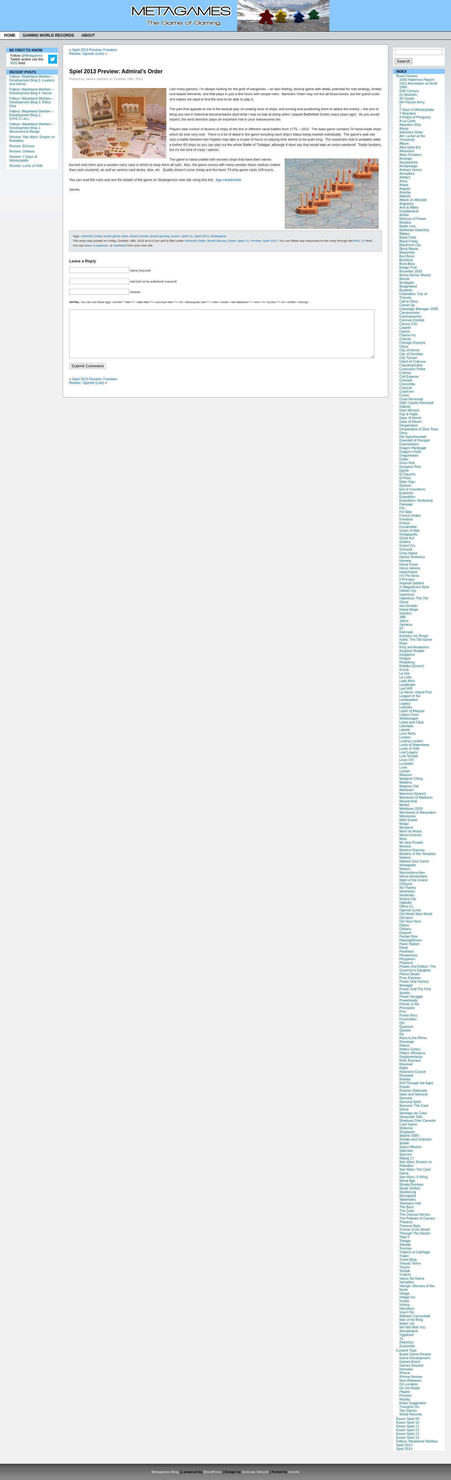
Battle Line (407, 226)
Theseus (405, 1222)
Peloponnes (408, 955)
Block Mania (408, 249)
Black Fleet (407, 237)
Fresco (404, 523)
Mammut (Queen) (412, 793)
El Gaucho (407, 474)
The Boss (406, 1207)
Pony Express (409, 978)
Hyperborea (408, 572)
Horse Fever (408, 564)
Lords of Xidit (409, 748)
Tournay (405, 1248)
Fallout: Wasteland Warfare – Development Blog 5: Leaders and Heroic (31, 80)
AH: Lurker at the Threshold (412, 138)
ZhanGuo (406, 1342)
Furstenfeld (408, 527)
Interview (406, 1369)
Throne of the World (414, 1229)
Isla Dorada (408, 606)
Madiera (405, 782)
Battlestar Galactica (414, 230)
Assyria (405, 192)
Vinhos (404, 1305)
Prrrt (402, 1011)
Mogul (404, 823)
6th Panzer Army (412, 102)
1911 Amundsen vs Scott (418, 83)
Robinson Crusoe (412, 1072)
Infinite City (407, 591)
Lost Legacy (408, 752)
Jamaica (405, 624)
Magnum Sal (408, 786)
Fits (402, 508)
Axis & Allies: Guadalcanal (409, 209)
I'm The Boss (409, 575)
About (88, 35)
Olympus (406, 917)
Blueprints (407, 252)
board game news (116, 236)
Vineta (404, 1301)
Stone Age (407, 1180)
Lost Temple (408, 756)
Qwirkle (405, 1030)
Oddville (405, 902)
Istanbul (405, 613)
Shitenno (406, 1128)
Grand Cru (407, 545)
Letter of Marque (411, 711)
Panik (403, 948)
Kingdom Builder (411, 651)
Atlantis (405, 196)
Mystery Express (412, 850)
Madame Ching (410, 778)
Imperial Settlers (411, 583)
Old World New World (415, 914)
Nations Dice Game (414, 861)
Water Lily (406, 1323)
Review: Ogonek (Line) (86, 53)
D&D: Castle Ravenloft (416, 403)
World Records (410, 1414)
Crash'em (406, 391)
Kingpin (405, 658)
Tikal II (404, 1237)
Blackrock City (410, 245)
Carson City (408, 324)
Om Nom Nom (410, 921)
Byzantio (405, 290)
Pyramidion (408, 1019)
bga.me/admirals (228, 180)
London (405, 737)
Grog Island (408, 553)
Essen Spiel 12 (407, 1430)
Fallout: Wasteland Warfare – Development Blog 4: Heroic (31, 91)
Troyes (404, 1267)
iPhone (404, 1373)
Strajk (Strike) (409, 1188)
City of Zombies (411, 354)
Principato (407, 1008)
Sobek (404, 1143)
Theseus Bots (409, 1226)
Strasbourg (407, 1192)
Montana (406, 827)
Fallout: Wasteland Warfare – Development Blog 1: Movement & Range (31, 127)
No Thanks (407, 887)
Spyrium (405, 1154)
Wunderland (408, 1331)
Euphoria (406, 493)
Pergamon (407, 959)
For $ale (405, 512)
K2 (401, 628)
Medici (404, 805)
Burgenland (408, 286)
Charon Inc (407, 335)
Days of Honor (410, 418)
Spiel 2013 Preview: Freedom (94, 50)
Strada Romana (411, 1184)
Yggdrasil (406, 1335)
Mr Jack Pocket (411, 842)
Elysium (405, 485)
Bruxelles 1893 (410, 271)
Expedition (407, 497)
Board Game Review (415, 1354)
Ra (401, 1034)
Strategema (218, 236)
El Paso (405, 478)
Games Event (409, 1362)
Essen (175, 236)
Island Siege (408, 609)
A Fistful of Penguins (415, 117)
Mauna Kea (408, 801)
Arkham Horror (410, 170)
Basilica (405, 222)
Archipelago (408, 166)
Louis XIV (406, 760)
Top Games (408, 1410)
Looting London (411, 741)
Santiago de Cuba (413, 1113)
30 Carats (406, 98)
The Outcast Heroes (414, 1214)
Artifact (404, 177)
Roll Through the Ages (416, 1083)
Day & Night (408, 414)
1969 (403, 87)
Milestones (407, 816)
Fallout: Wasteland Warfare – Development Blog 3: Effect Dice (31, 102)
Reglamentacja (410, 1056)
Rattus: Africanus (412, 1053)
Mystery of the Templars (417, 854)
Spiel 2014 (404, 1449)
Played (404, 1392)
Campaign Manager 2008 (418, 309)
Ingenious (406, 594)
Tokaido (405, 1244)
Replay (404, 1399)
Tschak (404, 1271)
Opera (404, 925)
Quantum (406, 1026)
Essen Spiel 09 (407, 1418)
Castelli (405, 327)
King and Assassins (414, 647)
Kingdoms (407, 654)
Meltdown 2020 (410, 808)
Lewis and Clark (411, 722)
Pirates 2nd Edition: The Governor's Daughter (417, 968)
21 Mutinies (408, 94)
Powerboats (408, 1000)
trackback (120, 245)
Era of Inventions (412, 489)
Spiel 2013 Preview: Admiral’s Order (116, 71)
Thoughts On (409, 1407)
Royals (404, 1087)
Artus (403, 181)
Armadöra (406, 173)
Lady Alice (407, 681)
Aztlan (404, 215)
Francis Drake (410, 515)
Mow (403, 839)
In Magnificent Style (414, 587)
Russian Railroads (413, 1090)
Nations (405, 857)
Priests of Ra (409, 1004)
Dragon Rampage (412, 448)
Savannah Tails (410, 1117)
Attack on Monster (413, 200)
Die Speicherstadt (412, 436)
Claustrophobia (410, 365)
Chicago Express (412, 342)
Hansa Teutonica (412, 557)
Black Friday (408, 241)
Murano (405, 846)
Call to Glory (408, 301)
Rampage (406, 1041)
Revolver (406, 1064)
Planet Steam (409, 974)
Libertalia (406, 726)
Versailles (406, 1282)
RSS (14, 63)
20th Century (409, 91)
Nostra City (407, 899)
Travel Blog (408, 1259)
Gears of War (409, 530)
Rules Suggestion (412, 1403)
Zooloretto (407, 1346)
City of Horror (409, 350)
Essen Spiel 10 (407, 1422)
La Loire (405, 677)
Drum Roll (407, 463)
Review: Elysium (21, 146)
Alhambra (406, 151)
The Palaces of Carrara (417, 1218)
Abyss (404, 128)
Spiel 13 (187, 236)
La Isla (404, 673)
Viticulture (406, 1308)
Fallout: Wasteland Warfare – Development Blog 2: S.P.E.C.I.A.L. (31, 115)
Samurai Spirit (410, 1102)
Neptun (404, 869)
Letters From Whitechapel (409, 716)
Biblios (404, 233)
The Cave (406, 1211)
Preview (405, 1395)
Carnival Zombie (411, 320)
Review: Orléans (21, 151)
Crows (404, 395)
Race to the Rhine (413, 1038)
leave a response (96, 245)
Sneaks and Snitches (415, 1139)
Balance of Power (412, 218)
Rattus (404, 1045)
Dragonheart (408, 455)
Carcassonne (409, 312)
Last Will (405, 688)
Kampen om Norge (413, 636)
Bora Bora (407, 264)
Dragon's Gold (410, 451)
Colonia (405, 373)
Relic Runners (410, 1060)
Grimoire (405, 549)
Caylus (404, 331)
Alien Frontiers (410, 155)
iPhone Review (410, 1377)
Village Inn (407, 1297)
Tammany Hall (410, 1203)
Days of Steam (410, 421)
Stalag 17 (406, 1158)
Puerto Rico (408, 1015)
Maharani (406, 790)
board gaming (159, 236)
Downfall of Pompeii (414, 440)
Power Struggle (411, 996)
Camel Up (407, 305)
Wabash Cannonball (414, 1316)
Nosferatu (406, 895)
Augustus (406, 203)
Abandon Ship (410, 125)
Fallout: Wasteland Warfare (417, 1441)
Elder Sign (407, 482)
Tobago (405, 1241)
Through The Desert (414, 1233)
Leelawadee (408, 699)
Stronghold (407, 1196)
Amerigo (405, 158)
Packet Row (408, 936)
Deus (403, 433)
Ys (401, 1338)
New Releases (410, 1380)
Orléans (405, 929)
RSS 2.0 (359, 240)
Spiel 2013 (404, 1445)
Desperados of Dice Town (418, 429)
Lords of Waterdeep (414, 745)
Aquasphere (408, 162)
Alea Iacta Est (409, 147)
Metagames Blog (165, 1472)
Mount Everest (410, 835)
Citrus (403, 346)
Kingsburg (407, 662)
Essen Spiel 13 (407, 1434)
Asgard (404, 188)
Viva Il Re (406, 1312)
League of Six (409, 696)
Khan (403, 643)
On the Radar (409, 1388)
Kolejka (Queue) (411, 666)
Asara (403, 185)
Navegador (407, 865)
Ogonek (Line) (410, 910)
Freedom (406, 519)
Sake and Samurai (413, 1094)
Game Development (414, 1358)
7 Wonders (407, 113)
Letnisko (405, 707)
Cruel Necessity (411, 399)
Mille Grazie (408, 820)
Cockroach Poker (412, 369)
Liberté (404, 730)
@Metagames (32, 55)
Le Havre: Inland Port (415, 692)
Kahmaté (406, 632)
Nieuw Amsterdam (413, 876)
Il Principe (406, 579)
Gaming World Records (48, 35)
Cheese (405, 339)
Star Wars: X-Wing (413, 1177)
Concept (405, 380)
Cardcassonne (410, 316)
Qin (402, 1023)
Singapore (407, 1132)
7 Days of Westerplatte (416, 109)
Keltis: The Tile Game (415, 639)
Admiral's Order (411, 132)
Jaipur (404, 621)
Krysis (404, 669)
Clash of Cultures (412, 361)
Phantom (406, 963)
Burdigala (406, 282)
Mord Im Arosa (410, 831)
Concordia (407, 384)
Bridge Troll (408, 267)
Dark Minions (409, 410)
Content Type (406, 1350)
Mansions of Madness (416, 797)
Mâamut (405, 775)
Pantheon (406, 951)
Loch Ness (407, 733)
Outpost (405, 932)
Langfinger (407, 684)
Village (404, 1293)
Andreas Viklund (255, 1472)
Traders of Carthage (414, 1252)
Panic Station (409, 944)
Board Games (406, 76)
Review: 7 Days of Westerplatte (23, 158)
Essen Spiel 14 (407, 1437)
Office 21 (406, 906)
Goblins (405, 542)
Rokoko (405, 1079)
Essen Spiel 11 (407, 1426)
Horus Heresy (409, 568)
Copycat (405, 388)
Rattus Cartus (409, 1049)
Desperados (408, 425)
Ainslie (293, 1472)
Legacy (404, 703)
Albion (404, 143)
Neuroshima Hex (412, 872)
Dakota (404, 406)
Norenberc (407, 891)
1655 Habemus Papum (416, 79)
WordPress (213, 1472)
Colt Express (409, 376)
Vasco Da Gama (411, 1278)
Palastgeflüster (410, 940)
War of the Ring (411, 1320)
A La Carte (407, 121)
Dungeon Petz (410, 466)
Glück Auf (406, 538)
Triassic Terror (410, 1263)
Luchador (406, 763)
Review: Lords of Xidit (26, 166)
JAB (402, 617)
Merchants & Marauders (417, 812)
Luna (403, 767)
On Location (408, 1384)
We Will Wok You (412, 1327)
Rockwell (406, 1075)
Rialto (403, 1068)
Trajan (404, 1256)
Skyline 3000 (409, 1135)
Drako (403, 459)
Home (9, 35)
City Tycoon (408, 358)
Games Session (411, 1365)
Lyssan (404, 771)
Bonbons (406, 260)
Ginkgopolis (408, 534)
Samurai (405, 1098)
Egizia (404, 470)
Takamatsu (407, 1199)
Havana (405, 560)
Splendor (406, 1150)
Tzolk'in (405, 1274)
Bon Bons (406, 256)
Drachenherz (409, 444)
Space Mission (410, 1147)
